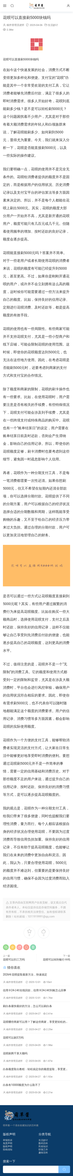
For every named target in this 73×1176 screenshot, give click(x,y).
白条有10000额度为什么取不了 (21, 1084)
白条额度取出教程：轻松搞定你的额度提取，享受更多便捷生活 (35, 1069)
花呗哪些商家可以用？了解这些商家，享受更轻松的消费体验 (35, 1022)
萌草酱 (36, 6)
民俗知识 (43, 1146)
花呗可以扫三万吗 (14, 959)
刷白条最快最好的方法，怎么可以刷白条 (27, 1006)
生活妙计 (53, 25)
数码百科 (43, 1143)
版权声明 (7, 1146)
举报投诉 (7, 1140)
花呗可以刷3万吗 (13, 1037)
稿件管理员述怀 (15, 25)
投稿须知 (7, 1149)
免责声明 (7, 1143)
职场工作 (43, 1149)
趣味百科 (43, 1152)
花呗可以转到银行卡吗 (56, 959)
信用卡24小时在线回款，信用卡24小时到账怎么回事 (34, 990)
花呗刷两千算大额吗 (15, 1053)
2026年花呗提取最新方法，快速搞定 (25, 974)
